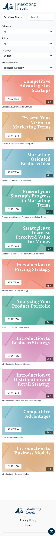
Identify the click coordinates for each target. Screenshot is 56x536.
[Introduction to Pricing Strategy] (28, 290)
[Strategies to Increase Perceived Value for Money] (28, 253)
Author (5, 38)
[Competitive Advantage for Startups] (28, 106)
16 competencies (10, 62)
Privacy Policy (28, 520)
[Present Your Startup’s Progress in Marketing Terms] (28, 217)
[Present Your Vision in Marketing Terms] (28, 143)
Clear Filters (13, 17)
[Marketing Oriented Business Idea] (28, 180)
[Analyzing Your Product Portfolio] (28, 327)
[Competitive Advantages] (28, 437)
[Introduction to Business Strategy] (28, 364)
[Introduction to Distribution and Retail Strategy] (28, 400)
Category (6, 26)
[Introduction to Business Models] (28, 474)
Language (6, 50)
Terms (28, 525)
